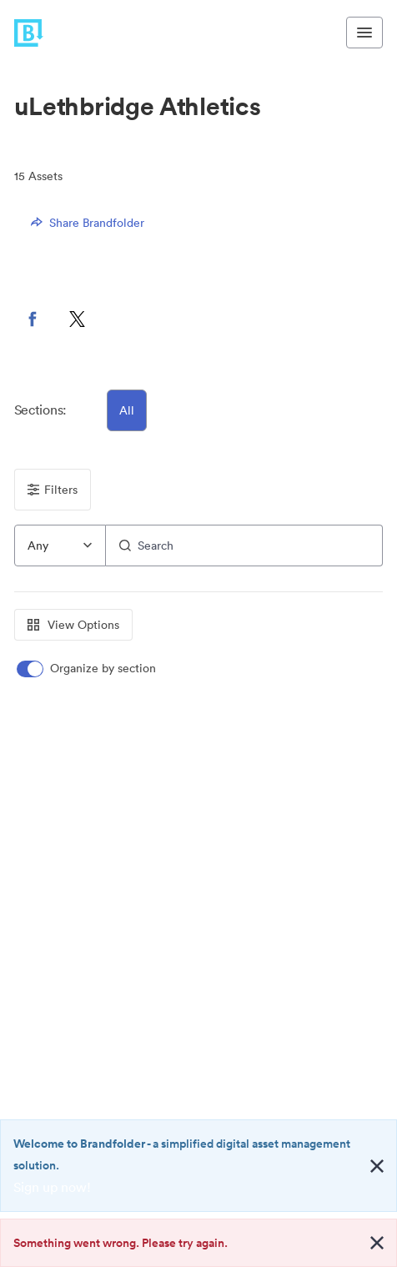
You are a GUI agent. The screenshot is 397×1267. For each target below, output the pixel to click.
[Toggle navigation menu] (364, 32)
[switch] (87, 668)
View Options (73, 624)
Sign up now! (52, 1187)
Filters (53, 489)
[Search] (245, 545)
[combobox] (60, 545)
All (126, 410)
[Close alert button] (377, 1166)
